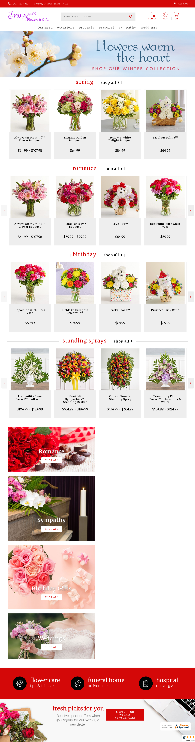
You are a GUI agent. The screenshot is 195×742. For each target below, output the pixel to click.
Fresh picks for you (78, 597)
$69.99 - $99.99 (75, 237)
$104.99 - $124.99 (30, 409)
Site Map (179, 739)
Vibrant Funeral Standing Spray (120, 398)
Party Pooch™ (120, 310)
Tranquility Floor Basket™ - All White (30, 398)
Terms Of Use (121, 739)
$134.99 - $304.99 (120, 409)
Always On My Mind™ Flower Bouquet (29, 139)
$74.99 (75, 323)
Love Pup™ (120, 223)
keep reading (38, 645)
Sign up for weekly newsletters (125, 596)
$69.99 (165, 237)
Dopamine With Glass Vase (165, 225)
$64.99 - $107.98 (30, 150)
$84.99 (120, 150)
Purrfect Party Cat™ (165, 310)
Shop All (108, 82)
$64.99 (75, 150)
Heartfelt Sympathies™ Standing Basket (75, 399)
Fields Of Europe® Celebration (75, 311)
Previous (4, 210)
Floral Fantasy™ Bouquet (75, 225)
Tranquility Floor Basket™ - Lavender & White (165, 399)
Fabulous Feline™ (165, 137)
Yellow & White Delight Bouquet (120, 139)
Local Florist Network (161, 739)
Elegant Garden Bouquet (75, 139)
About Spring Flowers (20, 639)
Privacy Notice (139, 739)
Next (191, 210)
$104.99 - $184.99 (75, 409)
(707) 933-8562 (20, 3)
